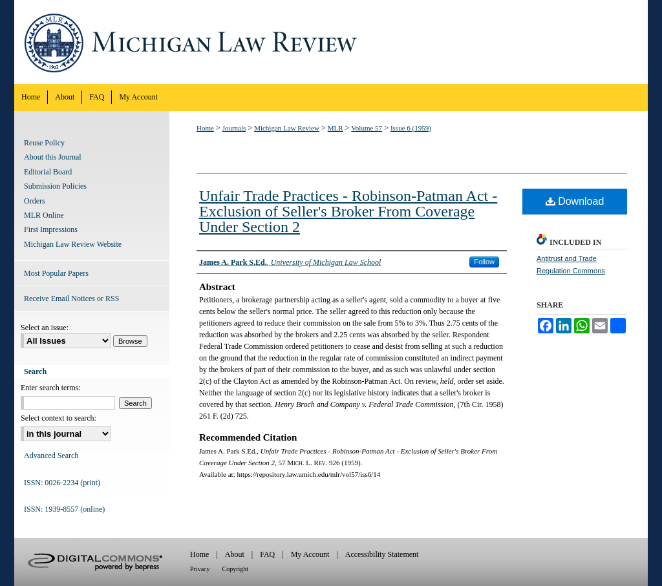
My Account (310, 554)
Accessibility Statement (382, 554)
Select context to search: (58, 418)
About (234, 554)
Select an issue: (45, 327)
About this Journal (52, 157)
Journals (234, 128)
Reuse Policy (44, 142)
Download (575, 201)
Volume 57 (366, 128)
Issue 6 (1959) (410, 128)
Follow (484, 262)
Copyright (235, 568)
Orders (34, 200)
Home (205, 128)
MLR (335, 128)
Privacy (200, 568)
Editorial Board (48, 171)
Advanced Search (51, 455)
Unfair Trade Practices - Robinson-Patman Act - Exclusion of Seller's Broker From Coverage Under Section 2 (348, 211)
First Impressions (51, 229)
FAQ (267, 554)
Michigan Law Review (331, 42)
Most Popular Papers (56, 273)
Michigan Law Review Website (73, 244)
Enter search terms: (51, 387)
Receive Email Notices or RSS (71, 298)
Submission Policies (55, 186)
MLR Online (44, 215)
